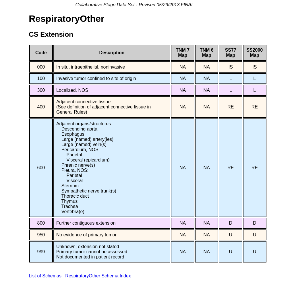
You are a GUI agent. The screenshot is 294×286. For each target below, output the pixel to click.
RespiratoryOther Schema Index (98, 275)
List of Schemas (45, 275)
